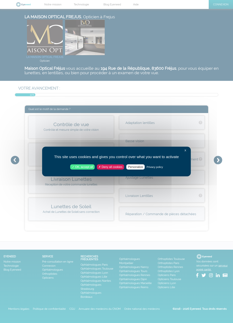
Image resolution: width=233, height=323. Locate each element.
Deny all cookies (110, 166)
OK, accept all (82, 166)
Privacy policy (155, 166)
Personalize (135, 166)
